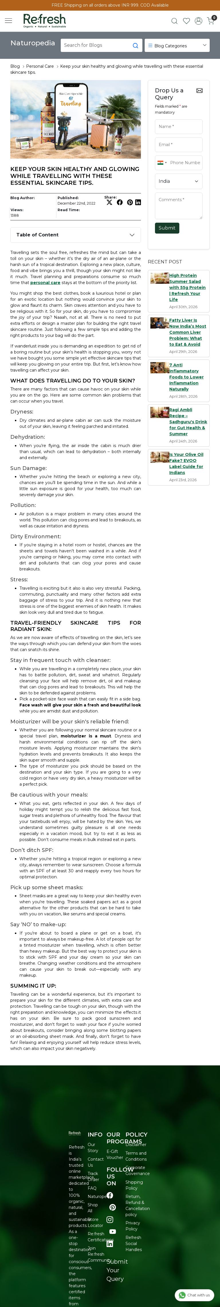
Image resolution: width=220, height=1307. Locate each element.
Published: (68, 198)
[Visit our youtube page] (112, 1232)
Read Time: (69, 210)
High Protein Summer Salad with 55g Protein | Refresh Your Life (187, 287)
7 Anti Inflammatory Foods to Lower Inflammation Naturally (186, 377)
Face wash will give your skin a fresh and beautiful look (80, 705)
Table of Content (37, 235)
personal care (45, 282)
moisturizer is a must (86, 736)
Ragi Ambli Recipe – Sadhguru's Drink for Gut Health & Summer (188, 421)
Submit (167, 228)
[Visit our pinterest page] (112, 1207)
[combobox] (161, 163)
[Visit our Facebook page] (110, 1195)
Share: (110, 197)
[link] (174, 21)
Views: (17, 210)
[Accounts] (198, 21)
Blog (15, 66)
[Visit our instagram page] (110, 1220)
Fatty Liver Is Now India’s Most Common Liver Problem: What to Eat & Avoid (187, 332)
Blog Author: (22, 198)
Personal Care (40, 66)
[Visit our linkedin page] (110, 1244)
